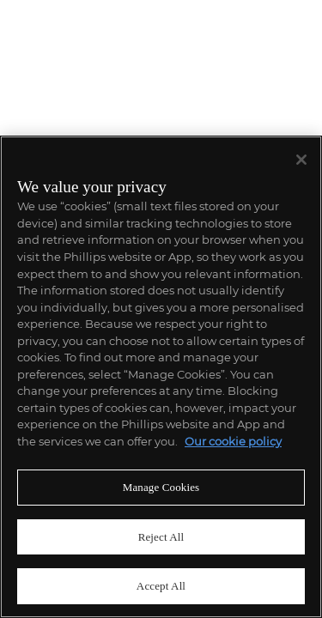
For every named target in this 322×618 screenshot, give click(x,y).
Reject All (161, 536)
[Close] (301, 160)
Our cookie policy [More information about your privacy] (233, 441)
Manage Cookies (161, 487)
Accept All (161, 585)
